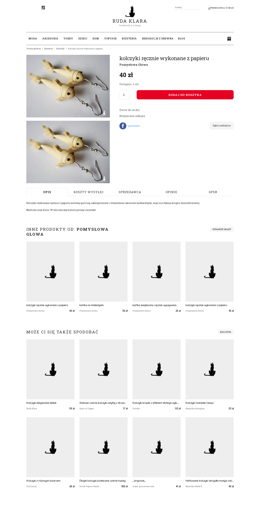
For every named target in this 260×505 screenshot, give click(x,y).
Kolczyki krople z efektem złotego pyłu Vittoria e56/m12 (156, 402)
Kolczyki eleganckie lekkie (41, 402)
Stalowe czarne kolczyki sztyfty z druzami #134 (103, 402)
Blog (181, 38)
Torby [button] (68, 38)
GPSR (213, 192)
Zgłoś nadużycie (222, 125)
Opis (47, 192)
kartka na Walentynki (91, 305)
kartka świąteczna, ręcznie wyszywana (154, 305)
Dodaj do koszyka (185, 95)
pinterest (134, 125)
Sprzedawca (130, 192)
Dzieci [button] (82, 38)
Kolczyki (60, 48)
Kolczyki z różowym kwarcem (43, 480)
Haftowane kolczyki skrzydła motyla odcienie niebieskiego (210, 480)
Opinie (171, 192)
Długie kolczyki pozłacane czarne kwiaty (102, 480)
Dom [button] (96, 38)
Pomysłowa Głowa (133, 65)
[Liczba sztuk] (124, 94)
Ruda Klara (130, 18)
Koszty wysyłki (89, 192)
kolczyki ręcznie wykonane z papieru (47, 305)
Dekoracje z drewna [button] (158, 38)
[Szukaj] (198, 7)
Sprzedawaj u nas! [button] (221, 7)
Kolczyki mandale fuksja (199, 402)
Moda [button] (33, 38)
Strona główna (34, 48)
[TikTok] (43, 7)
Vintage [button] (110, 38)
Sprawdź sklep (221, 229)
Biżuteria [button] (129, 38)
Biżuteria (48, 48)
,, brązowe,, (138, 480)
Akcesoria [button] (50, 38)
